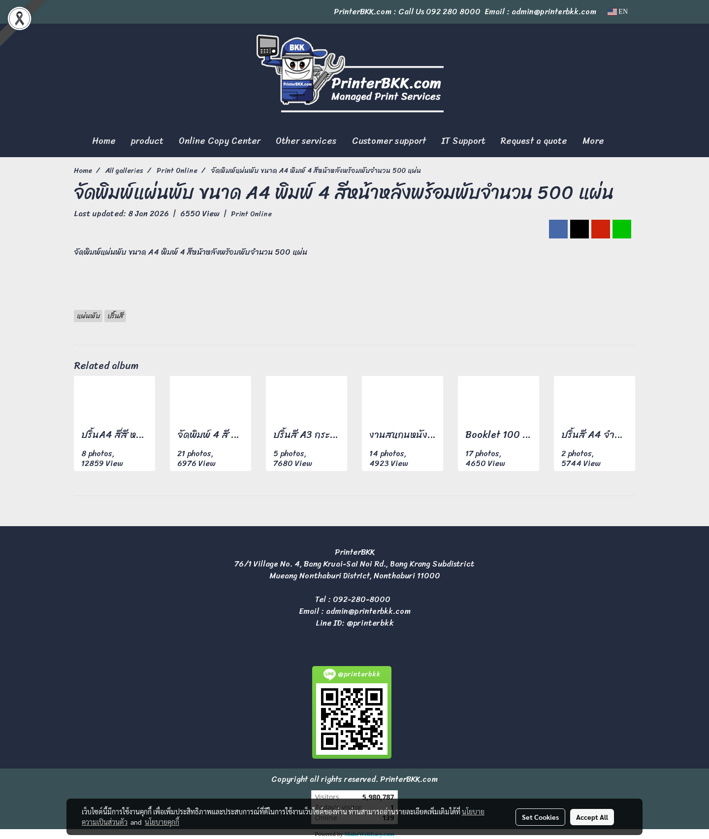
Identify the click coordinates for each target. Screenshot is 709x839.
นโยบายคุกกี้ (162, 821)
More (593, 141)
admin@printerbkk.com (368, 611)
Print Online (251, 214)
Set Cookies (540, 816)
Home (104, 141)
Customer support (389, 141)
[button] (620, 141)
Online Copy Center (219, 141)
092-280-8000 (361, 599)
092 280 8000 (453, 11)
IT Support (463, 141)
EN (618, 11)
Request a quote (534, 141)
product (147, 141)
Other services (306, 141)
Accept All (592, 816)
